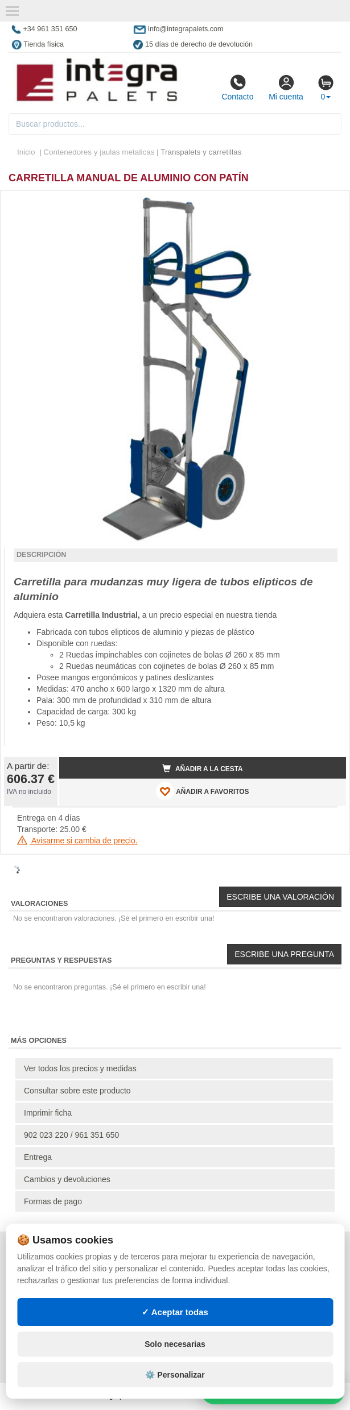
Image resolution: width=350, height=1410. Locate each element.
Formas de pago (53, 1201)
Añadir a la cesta (202, 768)
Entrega (38, 1157)
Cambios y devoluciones (67, 1179)
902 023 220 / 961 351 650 (71, 1134)
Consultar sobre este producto (77, 1090)
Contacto (237, 87)
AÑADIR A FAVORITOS (202, 791)
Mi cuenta (286, 87)
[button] (327, 204)
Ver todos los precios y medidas (80, 1068)
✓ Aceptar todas (175, 1312)
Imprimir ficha (48, 1112)
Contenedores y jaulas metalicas (98, 152)
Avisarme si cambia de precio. (77, 840)
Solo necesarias (175, 1344)
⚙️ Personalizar (174, 1374)
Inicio (26, 152)
